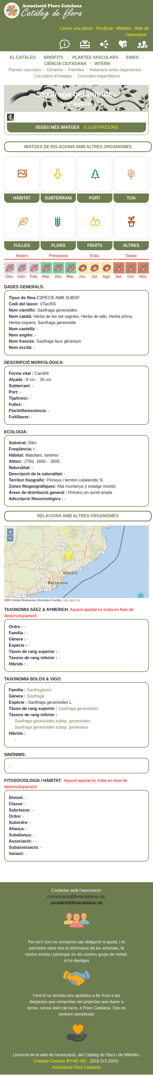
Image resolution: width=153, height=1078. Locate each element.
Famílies (76, 70)
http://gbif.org (71, 600)
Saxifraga (35, 696)
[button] (10, 119)
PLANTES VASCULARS (95, 57)
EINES (132, 57)
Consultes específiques (99, 76)
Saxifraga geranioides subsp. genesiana (51, 727)
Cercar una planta (76, 28)
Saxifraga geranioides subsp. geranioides (52, 721)
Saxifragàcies (39, 690)
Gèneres (55, 70)
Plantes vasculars (25, 70)
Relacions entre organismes (115, 70)
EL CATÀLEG (23, 57)
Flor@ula (104, 28)
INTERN (102, 63)
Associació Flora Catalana (76, 1067)
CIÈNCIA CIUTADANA (65, 63)
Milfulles (123, 28)
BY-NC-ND (60, 1061)
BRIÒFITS (54, 57)
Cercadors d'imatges (53, 76)
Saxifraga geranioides (78, 708)
